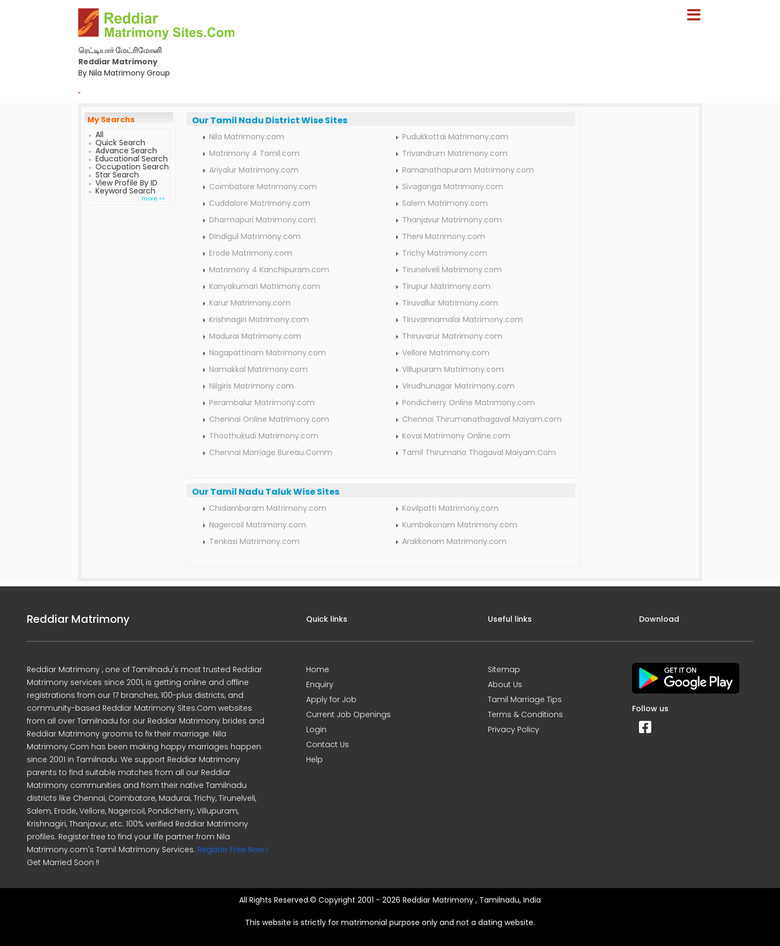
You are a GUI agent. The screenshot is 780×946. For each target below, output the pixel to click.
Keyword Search (125, 189)
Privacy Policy (513, 729)
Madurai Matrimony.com (255, 336)
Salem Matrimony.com (445, 203)
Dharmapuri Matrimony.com (262, 219)
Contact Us (327, 744)
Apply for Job (331, 699)
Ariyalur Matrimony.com (254, 170)
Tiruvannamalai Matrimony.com (462, 319)
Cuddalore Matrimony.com (259, 203)
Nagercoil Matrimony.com (257, 524)
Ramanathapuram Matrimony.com (468, 170)
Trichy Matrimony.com (444, 253)
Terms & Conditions (525, 714)
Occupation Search (132, 165)
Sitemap (504, 669)
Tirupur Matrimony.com (446, 286)
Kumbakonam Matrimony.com (459, 524)
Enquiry (319, 684)
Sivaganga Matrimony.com (452, 186)
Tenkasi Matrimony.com (254, 541)
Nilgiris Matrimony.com (251, 386)
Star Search (117, 173)
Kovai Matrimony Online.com (456, 435)
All (99, 133)
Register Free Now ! (232, 849)
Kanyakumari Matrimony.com (264, 286)
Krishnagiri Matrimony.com (259, 319)
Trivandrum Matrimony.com (455, 153)
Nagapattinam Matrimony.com (267, 352)
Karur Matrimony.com (250, 302)
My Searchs (111, 119)
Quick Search (120, 141)
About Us (505, 684)
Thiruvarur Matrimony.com (452, 336)
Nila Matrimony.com (246, 136)
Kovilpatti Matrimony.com (450, 508)
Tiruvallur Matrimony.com (450, 302)
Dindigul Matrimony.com (255, 236)
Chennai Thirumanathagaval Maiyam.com (482, 419)
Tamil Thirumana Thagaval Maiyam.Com (479, 452)
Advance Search (126, 149)
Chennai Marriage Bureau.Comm (270, 452)
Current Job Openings (348, 714)
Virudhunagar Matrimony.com (458, 386)
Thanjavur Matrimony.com (452, 219)
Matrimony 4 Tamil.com (254, 153)
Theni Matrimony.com (443, 236)
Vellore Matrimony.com (445, 352)
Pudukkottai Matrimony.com (455, 136)
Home (317, 669)
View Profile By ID (126, 181)
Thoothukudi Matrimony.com (263, 435)
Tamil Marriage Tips (525, 699)
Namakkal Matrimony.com (258, 369)
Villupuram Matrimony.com (453, 369)
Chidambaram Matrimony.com (267, 508)
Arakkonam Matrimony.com (454, 541)
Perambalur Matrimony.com (262, 402)
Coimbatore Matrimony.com (263, 186)
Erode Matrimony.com (250, 253)
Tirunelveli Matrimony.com (452, 269)
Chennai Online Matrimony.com (269, 419)
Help (314, 759)
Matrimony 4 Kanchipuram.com (269, 269)
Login (316, 729)
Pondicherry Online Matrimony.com (468, 402)
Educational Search (131, 157)
